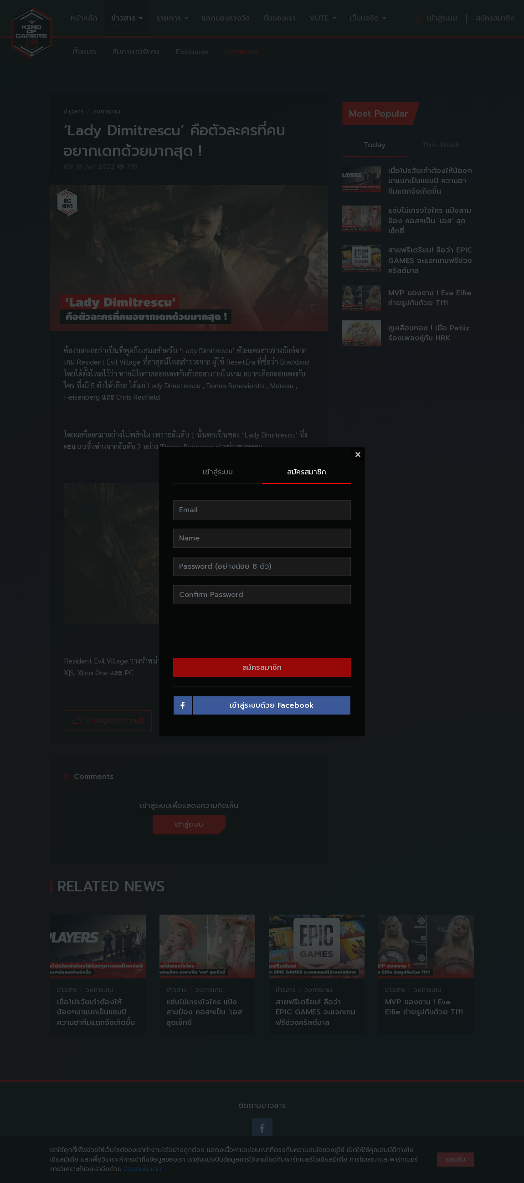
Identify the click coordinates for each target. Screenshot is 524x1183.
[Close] (358, 454)
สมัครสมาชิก (306, 472)
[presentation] (262, 631)
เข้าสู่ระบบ (218, 472)
